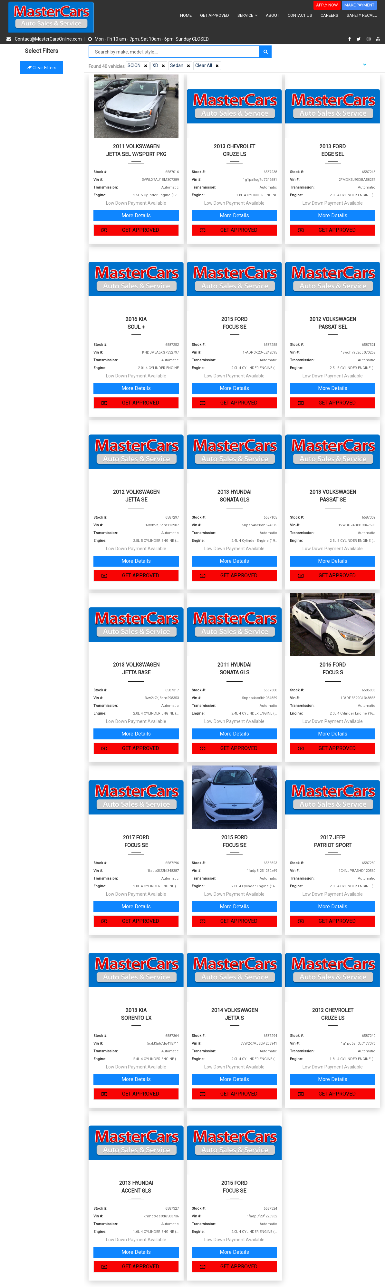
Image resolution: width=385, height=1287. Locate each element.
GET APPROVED (214, 15)
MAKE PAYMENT (359, 5)
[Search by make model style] (174, 51)
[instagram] (369, 39)
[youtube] (378, 39)
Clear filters (42, 67)
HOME (186, 15)
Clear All (207, 65)
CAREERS (329, 15)
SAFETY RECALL (362, 15)
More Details (136, 215)
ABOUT (272, 15)
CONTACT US (300, 15)
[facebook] (350, 39)
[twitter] (359, 39)
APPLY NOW (327, 5)
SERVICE (247, 15)
